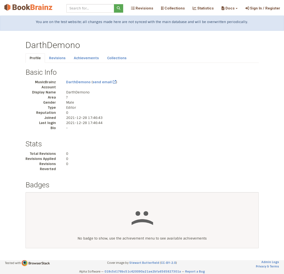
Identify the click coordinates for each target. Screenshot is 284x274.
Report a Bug (195, 272)
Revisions (142, 8)
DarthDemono (78, 82)
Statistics (203, 8)
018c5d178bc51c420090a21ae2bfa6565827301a (142, 272)
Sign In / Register (262, 8)
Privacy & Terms (267, 266)
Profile (35, 58)
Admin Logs (270, 262)
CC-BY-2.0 (168, 263)
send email (104, 82)
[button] (229, 8)
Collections (173, 8)
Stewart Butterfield (144, 263)
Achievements (86, 58)
